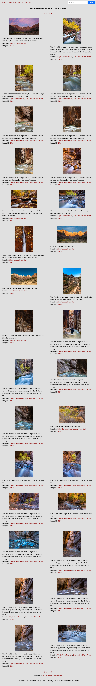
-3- (48, 13)
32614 (12, 564)
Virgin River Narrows (64, 57)
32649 (60, 431)
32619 (60, 657)
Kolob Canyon (62, 429)
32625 (60, 354)
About (9, 2)
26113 (12, 262)
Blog (14, 2)
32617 (60, 611)
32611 (12, 526)
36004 (60, 304)
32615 (60, 572)
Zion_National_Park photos (52, 676)
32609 (12, 488)
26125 (12, 185)
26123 (12, 143)
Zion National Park (16, 43)
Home (4, 2)
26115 (12, 46)
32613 (60, 521)
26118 (60, 59)
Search (20, 2)
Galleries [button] (27, 2)
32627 (12, 401)
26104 (60, 218)
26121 (12, 101)
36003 (12, 293)
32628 (60, 392)
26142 (12, 220)
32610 (60, 488)
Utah (25, 43)
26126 (60, 185)
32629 (12, 446)
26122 (60, 101)
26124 (60, 143)
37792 (12, 343)
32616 (12, 619)
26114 (60, 251)
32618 (12, 666)
